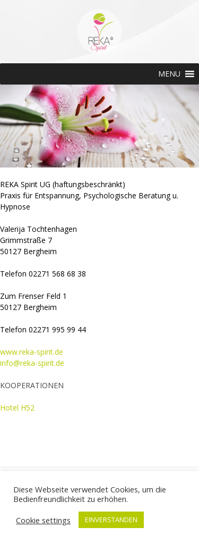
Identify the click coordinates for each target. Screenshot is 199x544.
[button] (169, 74)
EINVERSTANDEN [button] (111, 519)
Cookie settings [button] (43, 520)
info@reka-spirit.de (32, 363)
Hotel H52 (17, 408)
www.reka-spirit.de (31, 352)
